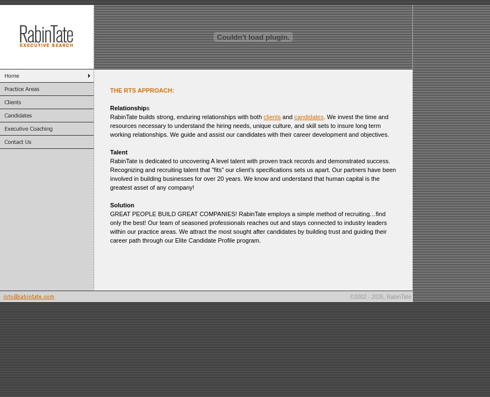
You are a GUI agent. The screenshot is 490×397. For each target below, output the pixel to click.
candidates (309, 117)
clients (272, 117)
